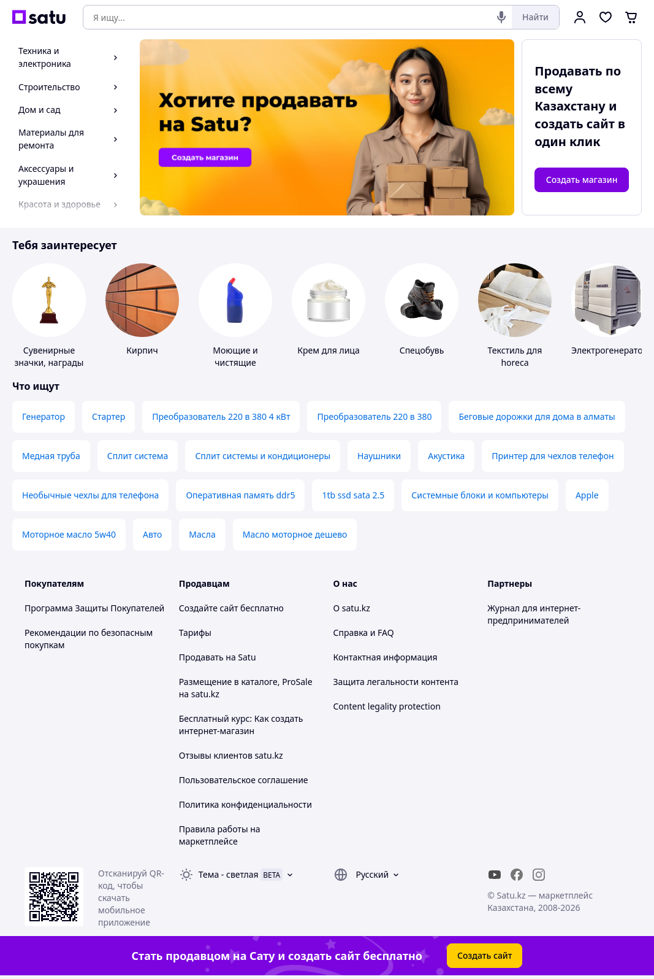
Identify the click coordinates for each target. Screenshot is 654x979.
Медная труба (51, 456)
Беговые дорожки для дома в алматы (536, 416)
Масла (202, 534)
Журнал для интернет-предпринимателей (533, 614)
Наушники (379, 456)
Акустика (446, 456)
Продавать (201, 657)
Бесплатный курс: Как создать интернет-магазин (241, 725)
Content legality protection (387, 706)
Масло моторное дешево (295, 534)
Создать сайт (484, 955)
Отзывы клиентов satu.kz (231, 755)
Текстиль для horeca (515, 356)
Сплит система (138, 456)
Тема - (229, 874)
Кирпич (142, 350)
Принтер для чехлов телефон (553, 456)
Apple (587, 495)
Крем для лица (328, 350)
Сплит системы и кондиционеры (262, 456)
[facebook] (516, 874)
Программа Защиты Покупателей (94, 608)
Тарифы (195, 632)
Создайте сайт (208, 608)
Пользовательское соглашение (243, 780)
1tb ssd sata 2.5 (353, 495)
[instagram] (538, 874)
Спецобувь (422, 350)
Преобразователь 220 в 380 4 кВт (221, 416)
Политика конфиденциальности (245, 804)
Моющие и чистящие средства (235, 362)
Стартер (108, 416)
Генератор (43, 416)
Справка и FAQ (363, 632)
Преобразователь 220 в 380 (374, 416)
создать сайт (574, 123)
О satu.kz (351, 608)
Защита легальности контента (395, 681)
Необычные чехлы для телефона (90, 495)
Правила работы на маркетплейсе (219, 835)
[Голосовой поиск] (501, 17)
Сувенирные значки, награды (49, 356)
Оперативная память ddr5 (240, 495)
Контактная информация (385, 657)
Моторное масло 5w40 (69, 534)
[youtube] (494, 874)
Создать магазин (582, 179)
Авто (152, 534)
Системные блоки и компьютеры (480, 495)
